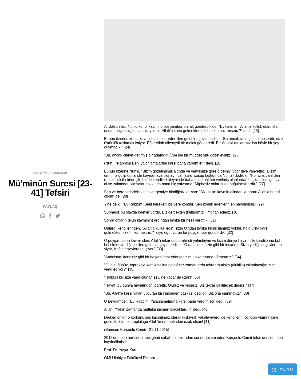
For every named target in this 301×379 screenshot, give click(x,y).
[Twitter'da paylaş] (58, 216)
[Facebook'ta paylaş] (50, 216)
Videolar (59, 172)
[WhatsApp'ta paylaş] (42, 216)
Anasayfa (40, 172)
